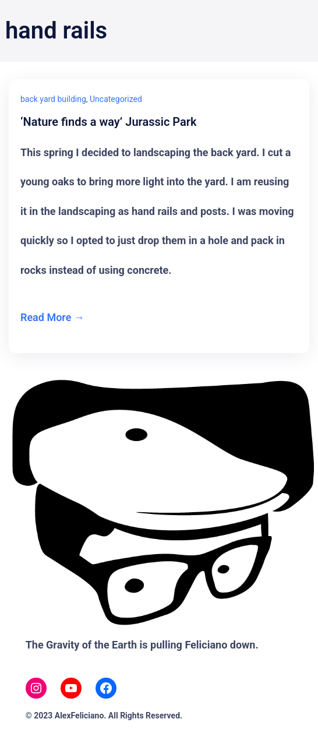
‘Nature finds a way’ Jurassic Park (108, 122)
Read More (45, 317)
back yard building (53, 99)
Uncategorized (116, 99)
